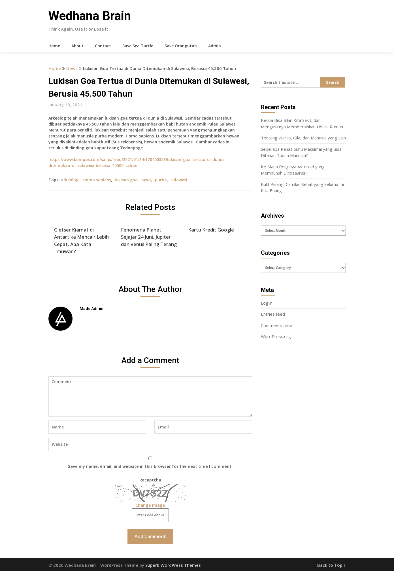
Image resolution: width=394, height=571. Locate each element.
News (72, 68)
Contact (103, 45)
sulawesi (179, 179)
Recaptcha (150, 480)
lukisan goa (126, 179)
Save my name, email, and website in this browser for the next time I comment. (150, 466)
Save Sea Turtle (137, 45)
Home (54, 45)
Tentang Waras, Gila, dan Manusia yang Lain (303, 138)
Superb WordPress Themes (173, 565)
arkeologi (70, 179)
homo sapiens (97, 179)
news (146, 179)
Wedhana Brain (89, 16)
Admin (214, 45)
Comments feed (276, 325)
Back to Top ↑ (331, 565)
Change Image (150, 505)
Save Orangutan (181, 45)
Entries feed (273, 314)
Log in (266, 303)
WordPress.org (276, 336)
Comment (150, 396)
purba (161, 179)
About (77, 45)
